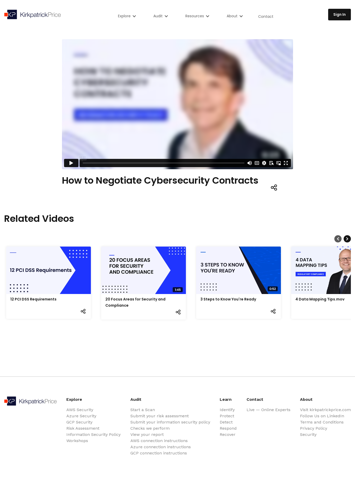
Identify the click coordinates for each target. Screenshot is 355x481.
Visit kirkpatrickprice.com (325, 409)
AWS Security (79, 409)
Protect (227, 415)
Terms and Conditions (322, 422)
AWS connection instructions (159, 440)
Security (308, 434)
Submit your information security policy (170, 422)
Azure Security (81, 415)
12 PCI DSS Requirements (33, 299)
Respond (228, 428)
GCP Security (79, 422)
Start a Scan (142, 409)
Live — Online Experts (268, 409)
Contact (265, 16)
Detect (226, 422)
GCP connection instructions (158, 453)
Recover (227, 434)
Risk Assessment (82, 428)
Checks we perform (150, 428)
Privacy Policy (313, 428)
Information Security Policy (93, 434)
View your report (147, 434)
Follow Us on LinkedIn (322, 415)
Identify (227, 409)
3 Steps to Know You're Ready (228, 299)
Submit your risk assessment (159, 415)
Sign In (339, 14)
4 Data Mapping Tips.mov (319, 299)
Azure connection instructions (160, 446)
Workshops (77, 440)
